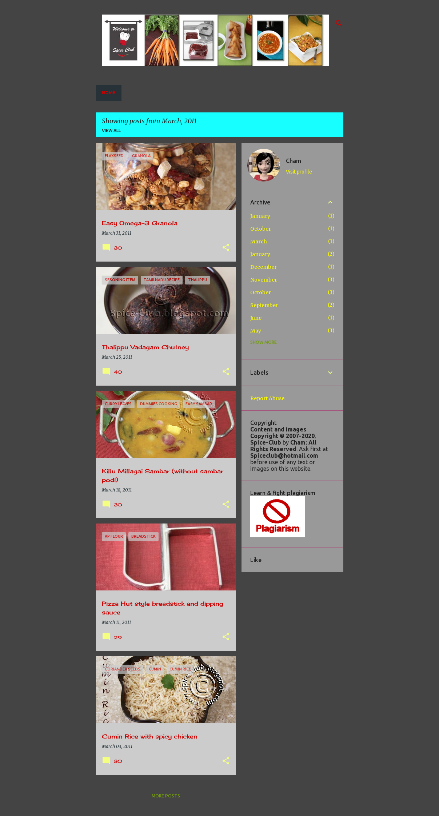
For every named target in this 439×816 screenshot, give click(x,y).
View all (111, 130)
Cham (293, 161)
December (263, 267)
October (260, 229)
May (255, 330)
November (263, 279)
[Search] (339, 23)
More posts (166, 795)
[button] (226, 248)
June (256, 318)
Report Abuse (267, 398)
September (264, 305)
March (258, 241)
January (260, 216)
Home (109, 92)
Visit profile (299, 172)
